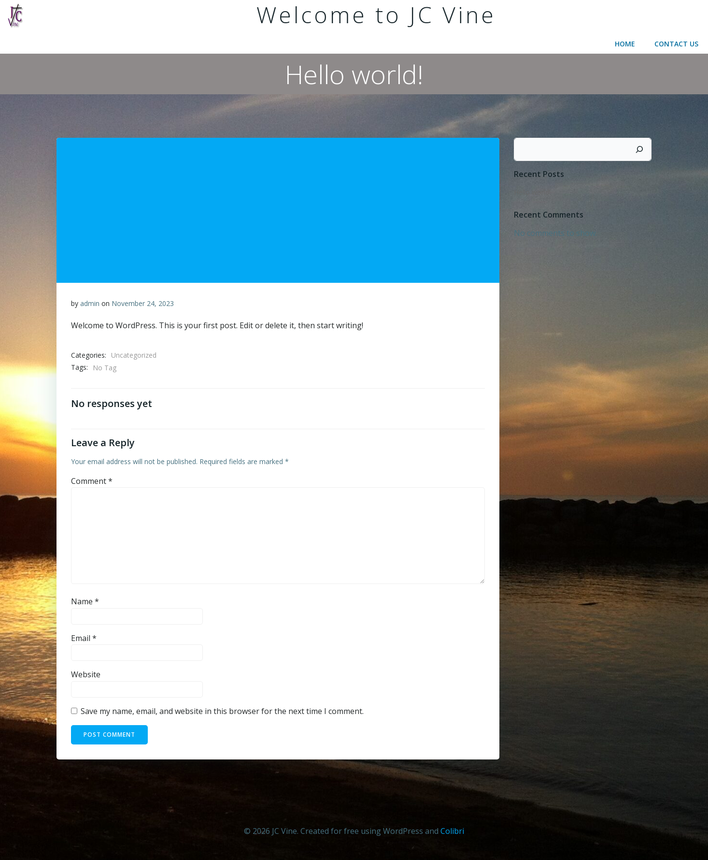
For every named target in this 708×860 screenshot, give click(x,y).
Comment (92, 481)
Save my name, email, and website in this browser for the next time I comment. (222, 711)
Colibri (452, 831)
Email (84, 638)
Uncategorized (133, 355)
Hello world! (532, 192)
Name (85, 601)
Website (85, 674)
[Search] (639, 149)
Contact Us (676, 43)
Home (625, 43)
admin (89, 303)
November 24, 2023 (143, 303)
